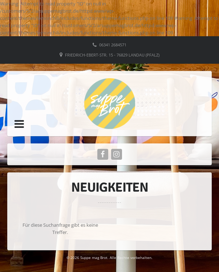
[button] (19, 123)
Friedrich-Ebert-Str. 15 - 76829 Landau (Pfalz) (112, 55)
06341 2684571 (112, 44)
